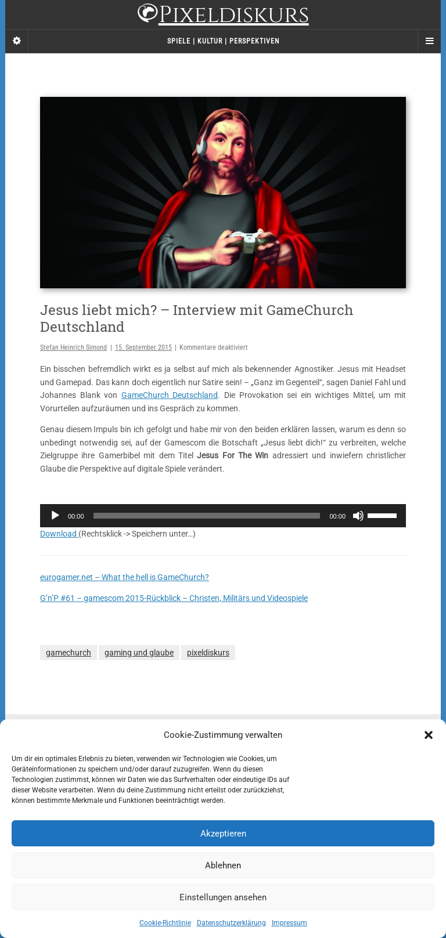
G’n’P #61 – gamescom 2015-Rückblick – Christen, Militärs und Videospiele (174, 598)
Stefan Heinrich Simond (73, 347)
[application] (223, 515)
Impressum (289, 923)
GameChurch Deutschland (169, 395)
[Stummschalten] (358, 515)
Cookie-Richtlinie (165, 923)
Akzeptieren (223, 833)
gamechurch (68, 652)
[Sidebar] (16, 41)
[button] (428, 735)
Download (59, 533)
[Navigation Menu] (429, 41)
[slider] (207, 516)
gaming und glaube (139, 652)
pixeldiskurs (208, 652)
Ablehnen (223, 865)
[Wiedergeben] (55, 515)
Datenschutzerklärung (231, 923)
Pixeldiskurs (222, 16)
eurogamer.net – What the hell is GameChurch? (124, 577)
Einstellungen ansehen (223, 897)
